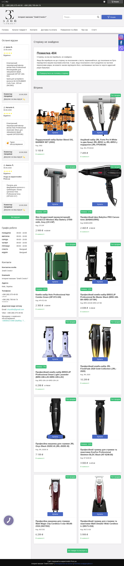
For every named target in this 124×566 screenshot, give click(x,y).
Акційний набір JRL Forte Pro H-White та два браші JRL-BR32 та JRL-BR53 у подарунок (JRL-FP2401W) (98, 142)
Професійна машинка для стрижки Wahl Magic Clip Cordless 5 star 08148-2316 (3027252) (54, 523)
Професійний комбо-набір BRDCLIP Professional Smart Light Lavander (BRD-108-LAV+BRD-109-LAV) (53, 374)
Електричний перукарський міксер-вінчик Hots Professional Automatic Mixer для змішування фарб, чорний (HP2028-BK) (16, 128)
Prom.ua (73, 561)
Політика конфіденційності (83, 564)
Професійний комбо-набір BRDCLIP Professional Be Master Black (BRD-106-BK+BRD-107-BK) (99, 297)
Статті (94, 30)
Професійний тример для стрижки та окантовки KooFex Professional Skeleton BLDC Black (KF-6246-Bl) (98, 452)
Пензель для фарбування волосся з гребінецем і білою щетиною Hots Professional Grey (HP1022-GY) (16, 190)
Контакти (33, 30)
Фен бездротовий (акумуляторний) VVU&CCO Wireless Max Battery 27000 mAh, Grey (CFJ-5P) (54, 219)
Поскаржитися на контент (64, 564)
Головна (5, 30)
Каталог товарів (18, 30)
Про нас (84, 30)
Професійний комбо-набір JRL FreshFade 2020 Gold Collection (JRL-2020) (98, 368)
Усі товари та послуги (76, 551)
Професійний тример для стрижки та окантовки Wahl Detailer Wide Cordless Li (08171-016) (99, 523)
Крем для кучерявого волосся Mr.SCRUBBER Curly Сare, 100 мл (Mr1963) (16, 82)
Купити (55, 133)
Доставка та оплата (49, 30)
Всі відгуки (15, 217)
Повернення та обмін (69, 30)
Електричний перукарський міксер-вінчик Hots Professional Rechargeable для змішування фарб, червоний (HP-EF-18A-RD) (16, 69)
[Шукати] (98, 17)
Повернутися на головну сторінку (54, 73)
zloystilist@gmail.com (15, 309)
